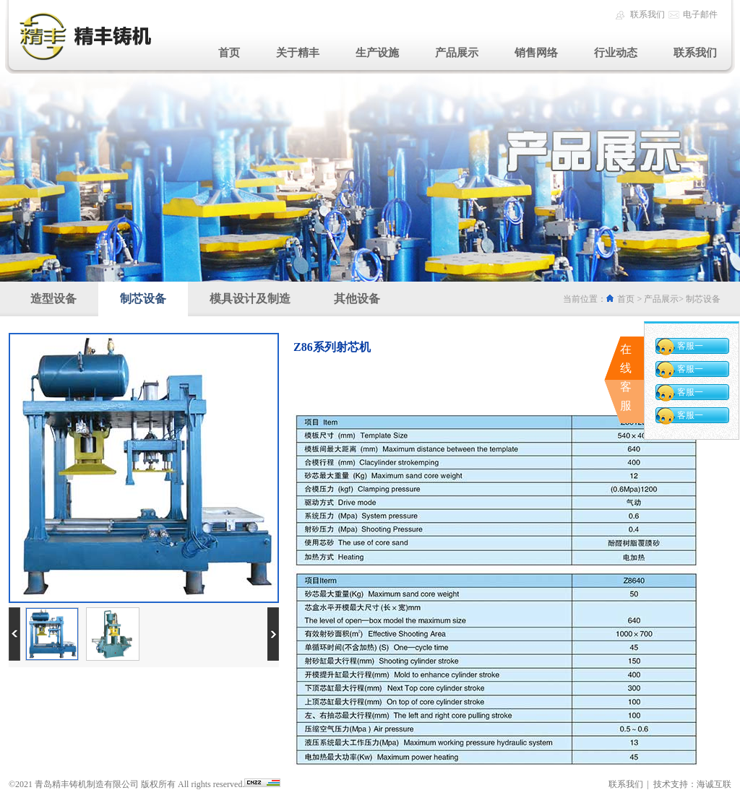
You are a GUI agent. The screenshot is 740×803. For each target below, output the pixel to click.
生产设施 (377, 52)
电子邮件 (700, 14)
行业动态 (615, 52)
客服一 (690, 346)
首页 (229, 52)
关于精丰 (297, 52)
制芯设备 (143, 298)
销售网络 (536, 52)
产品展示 (456, 52)
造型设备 (53, 298)
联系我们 (647, 14)
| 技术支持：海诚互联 (687, 784)
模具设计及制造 (250, 298)
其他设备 (357, 298)
